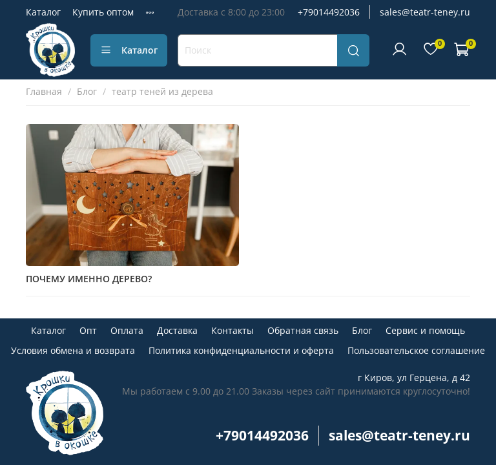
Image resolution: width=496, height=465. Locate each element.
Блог (87, 91)
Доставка (177, 330)
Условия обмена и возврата (73, 350)
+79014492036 (329, 12)
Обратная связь (302, 330)
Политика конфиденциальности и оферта (241, 350)
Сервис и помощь (425, 330)
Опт (88, 330)
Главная (44, 91)
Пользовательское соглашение (416, 350)
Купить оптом (103, 12)
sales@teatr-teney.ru (425, 12)
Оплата (126, 330)
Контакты (232, 330)
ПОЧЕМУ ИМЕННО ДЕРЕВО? (89, 279)
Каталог (43, 12)
